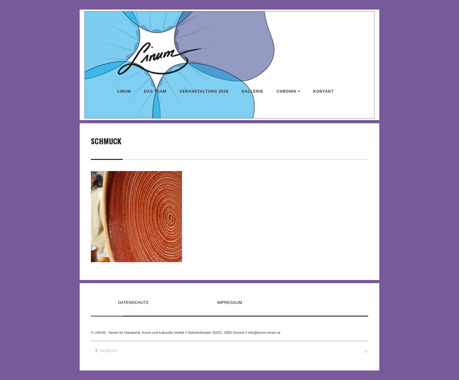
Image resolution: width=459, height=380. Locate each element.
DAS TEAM (155, 91)
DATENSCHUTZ (133, 302)
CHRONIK (287, 91)
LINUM (124, 91)
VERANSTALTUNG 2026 (204, 91)
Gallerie (253, 91)
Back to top (365, 351)
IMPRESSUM (229, 302)
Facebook (108, 351)
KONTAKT (323, 91)
